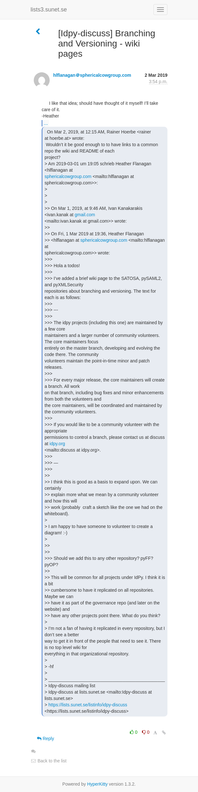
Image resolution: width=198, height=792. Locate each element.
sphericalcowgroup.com (68, 176)
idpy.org (57, 443)
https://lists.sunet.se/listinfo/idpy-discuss (87, 704)
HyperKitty (97, 784)
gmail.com (85, 214)
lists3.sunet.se (49, 9)
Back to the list (49, 760)
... (46, 123)
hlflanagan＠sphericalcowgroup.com (92, 75)
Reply (45, 738)
